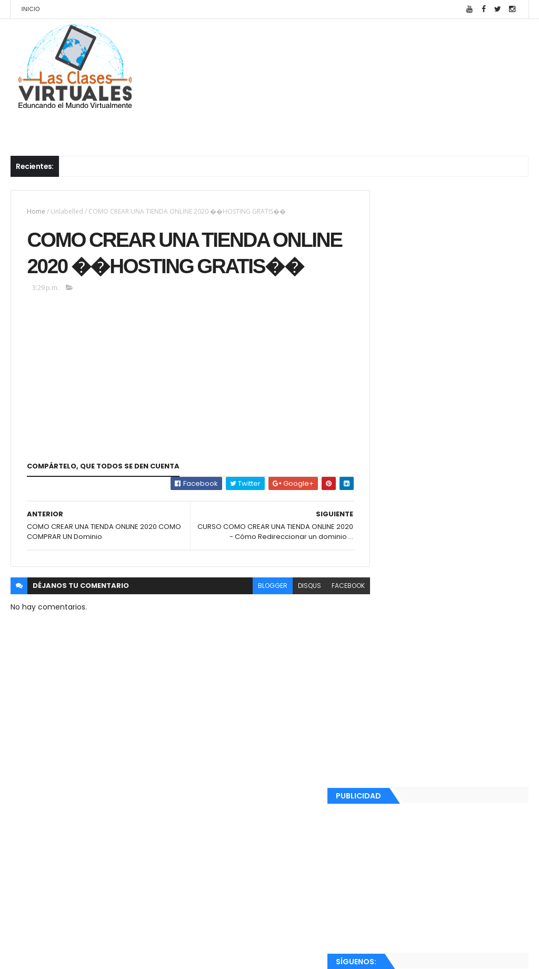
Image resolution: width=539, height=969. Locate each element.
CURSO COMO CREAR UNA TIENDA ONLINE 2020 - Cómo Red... (450, 737)
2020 (390, 647)
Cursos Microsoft (98, 127)
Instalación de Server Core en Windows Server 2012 (468, 556)
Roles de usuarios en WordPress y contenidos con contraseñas (466, 518)
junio (399, 673)
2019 (388, 809)
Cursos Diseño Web (201, 127)
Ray (385, 872)
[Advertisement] (448, 279)
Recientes (408, 911)
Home (36, 211)
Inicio (30, 9)
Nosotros (470, 127)
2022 (389, 618)
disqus (290, 617)
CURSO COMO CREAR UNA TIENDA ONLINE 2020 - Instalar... (450, 691)
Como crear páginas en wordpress (457, 471)
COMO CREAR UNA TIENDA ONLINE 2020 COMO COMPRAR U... (450, 783)
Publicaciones (293, 127)
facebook (328, 617)
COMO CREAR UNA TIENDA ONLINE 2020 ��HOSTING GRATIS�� (450, 760)
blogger (253, 617)
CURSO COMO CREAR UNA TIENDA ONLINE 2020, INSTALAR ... (450, 714)
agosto (403, 659)
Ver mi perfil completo (409, 886)
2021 (388, 632)
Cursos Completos (385, 127)
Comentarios (488, 911)
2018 (388, 824)
